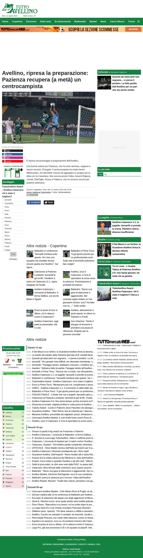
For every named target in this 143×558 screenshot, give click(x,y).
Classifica (8, 408)
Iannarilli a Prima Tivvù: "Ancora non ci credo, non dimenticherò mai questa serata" (72, 371)
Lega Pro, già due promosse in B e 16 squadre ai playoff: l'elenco (64, 528)
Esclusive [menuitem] (31, 21)
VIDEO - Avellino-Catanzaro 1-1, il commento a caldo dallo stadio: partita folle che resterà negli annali (81, 388)
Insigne (7, 250)
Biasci (7, 232)
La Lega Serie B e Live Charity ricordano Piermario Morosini (61, 508)
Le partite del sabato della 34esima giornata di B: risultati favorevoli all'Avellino (70, 355)
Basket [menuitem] (93, 21)
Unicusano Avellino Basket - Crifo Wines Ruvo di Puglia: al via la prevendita (69, 491)
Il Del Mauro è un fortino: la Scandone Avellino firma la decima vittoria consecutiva (72, 352)
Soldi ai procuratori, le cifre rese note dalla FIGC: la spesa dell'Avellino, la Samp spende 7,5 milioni (80, 464)
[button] (13, 254)
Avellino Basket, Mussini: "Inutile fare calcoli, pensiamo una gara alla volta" (68, 481)
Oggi (100, 174)
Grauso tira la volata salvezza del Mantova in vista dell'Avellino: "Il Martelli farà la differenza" (77, 458)
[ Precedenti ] (13, 367)
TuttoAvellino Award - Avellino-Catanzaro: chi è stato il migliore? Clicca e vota (69, 381)
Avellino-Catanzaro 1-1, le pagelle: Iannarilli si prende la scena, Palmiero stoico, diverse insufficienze (81, 375)
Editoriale (103, 72)
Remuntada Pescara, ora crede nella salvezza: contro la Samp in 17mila (67, 518)
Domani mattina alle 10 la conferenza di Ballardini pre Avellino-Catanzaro (67, 495)
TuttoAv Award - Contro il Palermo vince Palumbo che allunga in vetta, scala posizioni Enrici (76, 408)
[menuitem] (138, 21)
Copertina (37, 190)
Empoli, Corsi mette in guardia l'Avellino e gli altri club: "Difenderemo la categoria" (72, 461)
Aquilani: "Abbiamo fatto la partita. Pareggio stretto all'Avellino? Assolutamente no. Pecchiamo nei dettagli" (83, 368)
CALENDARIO (71, 544)
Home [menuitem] (5, 21)
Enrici (7, 211)
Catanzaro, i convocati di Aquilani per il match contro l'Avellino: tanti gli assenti (70, 441)
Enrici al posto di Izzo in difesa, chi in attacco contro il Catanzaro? (45, 313)
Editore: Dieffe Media (71, 549)
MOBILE (91, 544)
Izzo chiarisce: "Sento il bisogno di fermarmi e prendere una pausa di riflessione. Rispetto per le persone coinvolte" (78, 328)
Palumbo (8, 229)
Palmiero (8, 221)
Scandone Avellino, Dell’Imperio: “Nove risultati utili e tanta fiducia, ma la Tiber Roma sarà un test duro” (82, 454)
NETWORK (47, 544)
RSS (98, 544)
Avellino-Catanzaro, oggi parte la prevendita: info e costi (46, 324)
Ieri (105, 174)
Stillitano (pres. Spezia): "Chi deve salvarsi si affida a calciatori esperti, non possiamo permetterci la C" (82, 511)
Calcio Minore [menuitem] (117, 21)
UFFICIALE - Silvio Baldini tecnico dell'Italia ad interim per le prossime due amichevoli (74, 448)
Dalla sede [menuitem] (45, 21)
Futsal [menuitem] (131, 21)
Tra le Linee (104, 261)
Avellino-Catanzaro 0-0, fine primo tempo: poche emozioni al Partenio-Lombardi (70, 401)
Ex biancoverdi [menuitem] (63, 21)
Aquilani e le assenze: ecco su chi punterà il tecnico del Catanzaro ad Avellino (70, 521)
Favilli (7, 246)
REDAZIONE (58, 544)
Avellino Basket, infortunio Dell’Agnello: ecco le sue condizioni (62, 474)
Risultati (13, 259)
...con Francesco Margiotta (113, 395)
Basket (101, 239)
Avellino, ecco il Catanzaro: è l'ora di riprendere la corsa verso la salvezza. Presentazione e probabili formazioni (79, 278)
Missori (7, 239)
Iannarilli (8, 200)
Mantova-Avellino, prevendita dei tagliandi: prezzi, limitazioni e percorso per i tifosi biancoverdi (78, 414)
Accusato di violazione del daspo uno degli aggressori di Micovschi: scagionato (70, 498)
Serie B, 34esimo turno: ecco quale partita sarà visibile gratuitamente (65, 501)
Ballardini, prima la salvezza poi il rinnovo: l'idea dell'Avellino (61, 477)
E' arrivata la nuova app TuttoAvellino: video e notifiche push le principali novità (70, 438)
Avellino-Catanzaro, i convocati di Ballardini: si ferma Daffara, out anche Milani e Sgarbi (74, 435)
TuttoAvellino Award (108, 283)
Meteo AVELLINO (13, 375)
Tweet (49, 202)
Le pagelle (103, 217)
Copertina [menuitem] (17, 21)
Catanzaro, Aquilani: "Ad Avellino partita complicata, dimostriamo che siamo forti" (71, 444)
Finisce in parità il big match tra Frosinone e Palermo (57, 431)
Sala (6, 214)
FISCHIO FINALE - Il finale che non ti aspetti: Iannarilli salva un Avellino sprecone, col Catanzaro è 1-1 (82, 394)
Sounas (8, 218)
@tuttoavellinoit (64, 192)
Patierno (8, 243)
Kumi (7, 225)
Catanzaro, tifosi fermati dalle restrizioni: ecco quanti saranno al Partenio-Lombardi (72, 468)
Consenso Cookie (64, 539)
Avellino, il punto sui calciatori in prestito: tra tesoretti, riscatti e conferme (67, 514)
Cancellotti (9, 203)
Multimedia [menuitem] (80, 21)
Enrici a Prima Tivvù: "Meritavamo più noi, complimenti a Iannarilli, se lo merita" (70, 385)
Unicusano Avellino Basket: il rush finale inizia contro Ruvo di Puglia (65, 418)
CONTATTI (82, 544)
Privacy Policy (80, 539)
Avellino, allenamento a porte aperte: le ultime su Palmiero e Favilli (83, 313)
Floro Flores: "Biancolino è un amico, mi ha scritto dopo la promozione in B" (68, 504)
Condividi (34, 202)
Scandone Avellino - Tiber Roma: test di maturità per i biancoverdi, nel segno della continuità (77, 411)
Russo (7, 236)
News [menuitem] (103, 21)
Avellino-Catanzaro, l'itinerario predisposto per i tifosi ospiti (60, 451)
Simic (7, 207)
